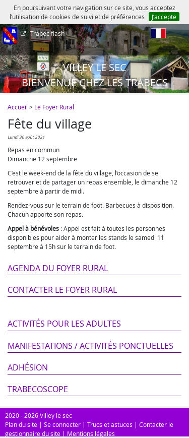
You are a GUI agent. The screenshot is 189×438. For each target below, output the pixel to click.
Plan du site (21, 424)
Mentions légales (91, 433)
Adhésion (28, 367)
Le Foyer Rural (54, 107)
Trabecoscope (38, 389)
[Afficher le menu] (10, 37)
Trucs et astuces (110, 424)
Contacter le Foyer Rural (62, 289)
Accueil (18, 107)
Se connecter (62, 424)
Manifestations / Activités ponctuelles (90, 345)
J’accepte (164, 17)
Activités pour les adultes (64, 323)
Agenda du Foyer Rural (58, 268)
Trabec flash (47, 33)
